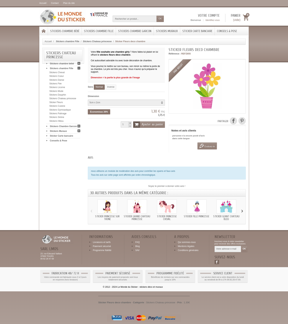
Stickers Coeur (56, 77)
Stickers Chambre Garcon (134, 31)
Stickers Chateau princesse (62, 99)
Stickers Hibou (56, 122)
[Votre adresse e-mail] (228, 249)
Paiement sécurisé (102, 246)
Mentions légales (186, 246)
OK (160, 18)
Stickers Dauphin (57, 95)
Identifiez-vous (213, 20)
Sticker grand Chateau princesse (137, 218)
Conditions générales (188, 250)
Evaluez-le (207, 146)
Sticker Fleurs (56, 103)
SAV (137, 250)
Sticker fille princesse (196, 216)
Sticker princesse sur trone (107, 218)
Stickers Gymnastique (60, 110)
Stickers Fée (55, 84)
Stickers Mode (56, 92)
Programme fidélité (102, 250)
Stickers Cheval (57, 73)
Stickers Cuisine (57, 107)
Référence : (175, 53)
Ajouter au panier (148, 124)
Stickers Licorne (57, 88)
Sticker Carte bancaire (197, 31)
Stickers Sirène (56, 118)
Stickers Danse (56, 81)
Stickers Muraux (167, 31)
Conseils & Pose (227, 31)
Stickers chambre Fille (99, 31)
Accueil (48, 41)
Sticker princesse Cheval (167, 218)
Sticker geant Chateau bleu (226, 218)
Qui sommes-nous (187, 242)
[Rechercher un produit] (135, 19)
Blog (137, 246)
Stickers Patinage (57, 114)
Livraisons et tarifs (102, 242)
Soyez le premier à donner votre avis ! (166, 186)
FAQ (137, 242)
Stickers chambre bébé (64, 31)
